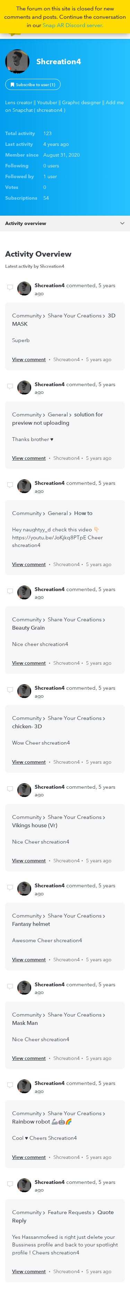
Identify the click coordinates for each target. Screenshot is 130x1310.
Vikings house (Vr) (34, 825)
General (58, 414)
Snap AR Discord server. (73, 25)
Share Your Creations (75, 315)
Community (27, 315)
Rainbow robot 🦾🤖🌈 (42, 1121)
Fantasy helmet (31, 923)
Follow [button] (33, 84)
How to (83, 512)
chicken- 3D (27, 726)
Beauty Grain (28, 627)
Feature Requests (69, 1212)
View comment (29, 359)
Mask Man (25, 1022)
